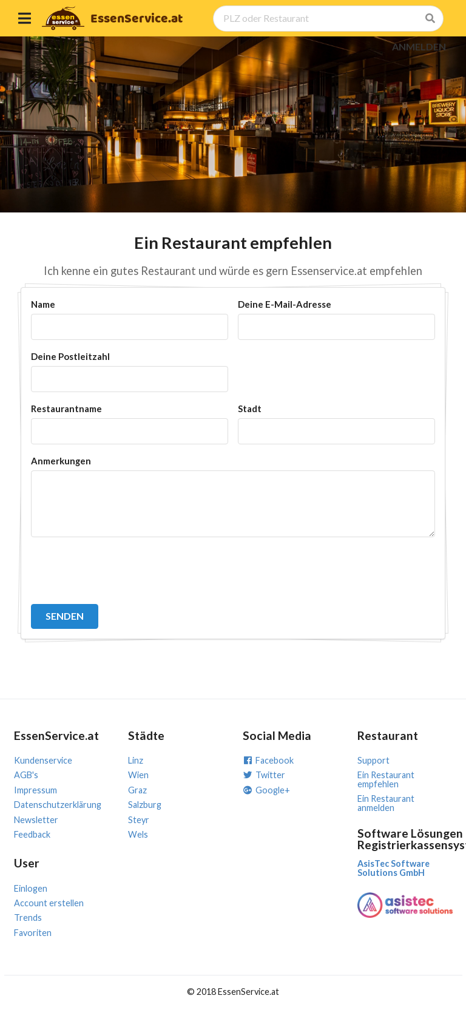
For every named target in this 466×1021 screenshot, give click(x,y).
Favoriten (33, 933)
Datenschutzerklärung (57, 804)
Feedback (32, 834)
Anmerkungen (61, 460)
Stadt (250, 408)
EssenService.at (136, 19)
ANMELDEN (419, 46)
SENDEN (65, 616)
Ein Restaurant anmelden (385, 802)
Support (373, 760)
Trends (28, 917)
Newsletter (36, 820)
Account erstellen (49, 903)
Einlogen (30, 888)
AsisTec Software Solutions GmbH (393, 867)
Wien (138, 775)
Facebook (268, 760)
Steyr (138, 820)
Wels (138, 834)
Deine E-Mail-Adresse (284, 304)
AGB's (26, 775)
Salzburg (144, 804)
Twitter (264, 775)
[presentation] (123, 570)
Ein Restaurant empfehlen (385, 779)
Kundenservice (43, 760)
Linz (135, 760)
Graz (137, 790)
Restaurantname (66, 408)
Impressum (35, 790)
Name (43, 304)
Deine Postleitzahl (70, 356)
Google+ (266, 790)
